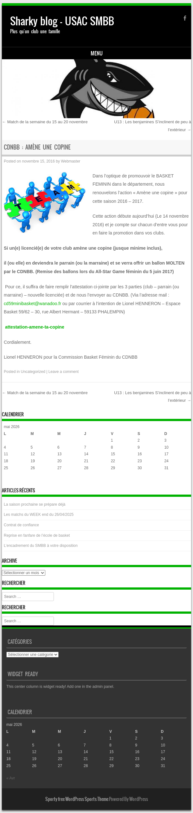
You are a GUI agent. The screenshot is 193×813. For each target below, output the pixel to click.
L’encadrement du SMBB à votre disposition (41, 545)
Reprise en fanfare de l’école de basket (37, 535)
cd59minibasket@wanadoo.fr (32, 303)
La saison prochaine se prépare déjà (34, 504)
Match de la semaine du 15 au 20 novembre (44, 121)
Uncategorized (33, 371)
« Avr (8, 480)
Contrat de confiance (21, 525)
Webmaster (70, 161)
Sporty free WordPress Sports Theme (76, 799)
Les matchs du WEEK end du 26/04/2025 (39, 514)
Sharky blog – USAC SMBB (62, 21)
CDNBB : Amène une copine (37, 147)
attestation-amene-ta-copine (34, 327)
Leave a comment (63, 371)
